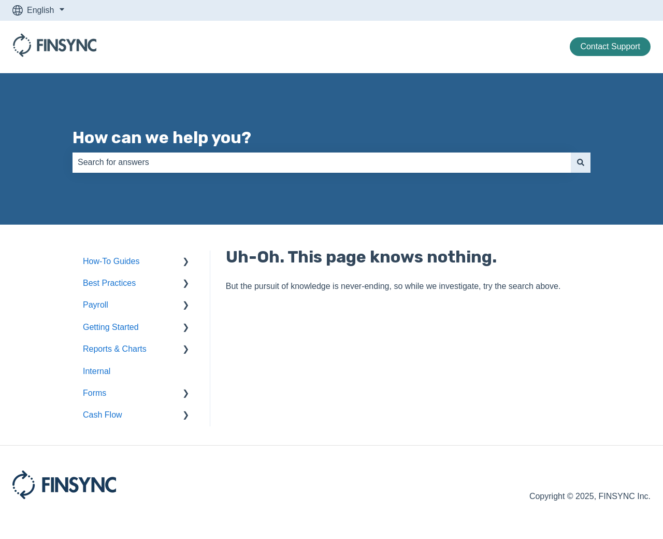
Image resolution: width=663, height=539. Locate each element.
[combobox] (322, 162)
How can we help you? (162, 137)
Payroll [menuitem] (95, 304)
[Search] (580, 162)
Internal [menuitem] (96, 371)
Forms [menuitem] (94, 393)
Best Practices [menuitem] (109, 283)
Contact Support (610, 46)
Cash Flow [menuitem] (102, 414)
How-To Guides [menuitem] (111, 261)
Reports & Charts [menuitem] (115, 348)
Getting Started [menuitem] (111, 327)
